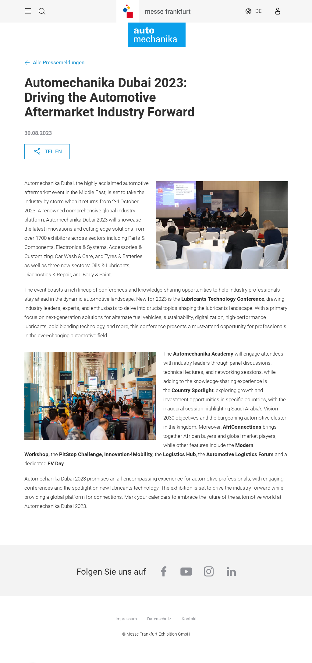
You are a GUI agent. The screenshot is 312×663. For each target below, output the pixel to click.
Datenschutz (159, 618)
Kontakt (189, 618)
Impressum (126, 618)
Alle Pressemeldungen (58, 63)
